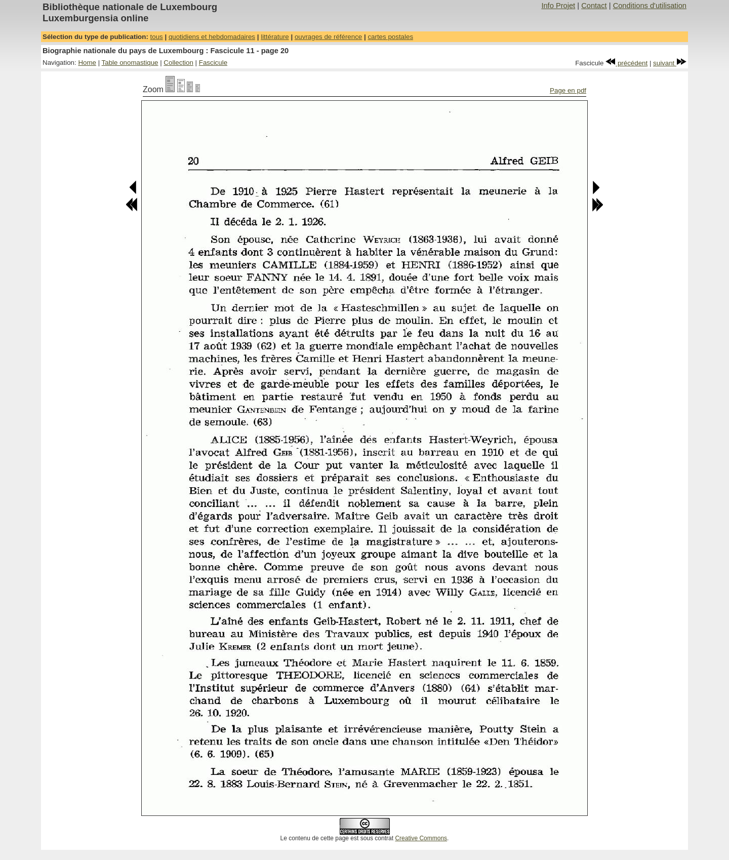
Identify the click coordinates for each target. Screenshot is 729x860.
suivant (669, 63)
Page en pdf (568, 90)
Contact (594, 6)
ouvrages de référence (328, 37)
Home (87, 62)
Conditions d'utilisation (649, 6)
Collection (178, 62)
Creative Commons (421, 838)
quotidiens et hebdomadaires (212, 37)
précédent (626, 63)
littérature (275, 37)
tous (156, 37)
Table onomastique (130, 62)
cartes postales (390, 37)
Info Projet (558, 6)
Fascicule (213, 62)
